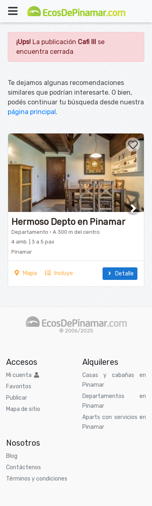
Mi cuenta (22, 375)
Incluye (59, 273)
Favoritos (18, 386)
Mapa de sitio (23, 409)
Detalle (120, 273)
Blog (11, 456)
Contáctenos (23, 467)
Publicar (16, 397)
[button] (133, 208)
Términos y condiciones (36, 478)
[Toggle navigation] (12, 11)
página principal (32, 112)
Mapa (26, 273)
